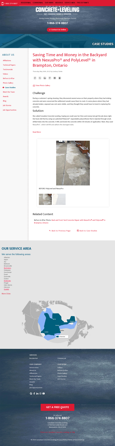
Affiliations (7, 60)
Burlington (7, 268)
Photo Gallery (8, 82)
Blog (4, 100)
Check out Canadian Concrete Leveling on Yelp (57, 432)
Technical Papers (9, 65)
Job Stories (7, 105)
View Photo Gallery (41, 85)
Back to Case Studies (87, 230)
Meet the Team (9, 92)
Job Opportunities (9, 110)
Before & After (8, 78)
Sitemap (81, 439)
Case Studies (10, 87)
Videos (5, 74)
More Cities (6, 293)
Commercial (62, 358)
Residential (33, 358)
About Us (8, 55)
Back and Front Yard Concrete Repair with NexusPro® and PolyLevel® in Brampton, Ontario (69, 221)
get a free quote (57, 407)
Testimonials (8, 69)
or (57, 29)
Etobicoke (7, 281)
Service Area (33, 367)
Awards (5, 96)
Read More (37, 132)
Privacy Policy (62, 439)
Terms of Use (72, 439)
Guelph (6, 289)
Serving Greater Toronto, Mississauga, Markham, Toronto (57, 18)
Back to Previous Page (60, 230)
